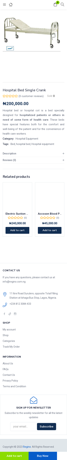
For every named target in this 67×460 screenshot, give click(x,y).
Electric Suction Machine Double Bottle (17, 213)
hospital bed (23, 144)
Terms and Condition (14, 386)
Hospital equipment (42, 144)
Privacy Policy (10, 380)
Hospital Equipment (27, 138)
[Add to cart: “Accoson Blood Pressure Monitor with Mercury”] (50, 230)
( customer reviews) (31, 96)
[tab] (33, 153)
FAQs (6, 369)
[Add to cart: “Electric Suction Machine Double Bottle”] (17, 230)
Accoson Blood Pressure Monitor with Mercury (50, 213)
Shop (6, 335)
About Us (8, 363)
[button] (55, 4)
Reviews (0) (9, 160)
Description (9, 153)
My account (9, 329)
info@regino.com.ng (14, 281)
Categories (9, 341)
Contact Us (9, 375)
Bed (13, 144)
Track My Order (11, 346)
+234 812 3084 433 (20, 303)
